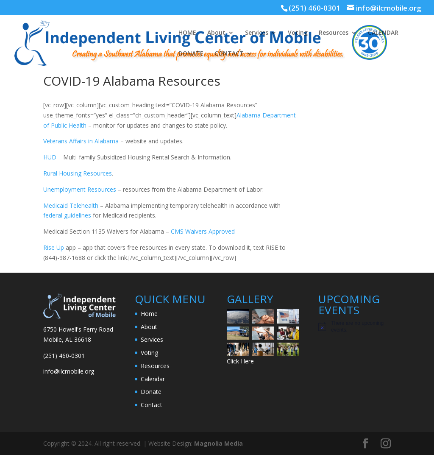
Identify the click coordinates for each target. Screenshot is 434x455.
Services (256, 32)
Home (149, 314)
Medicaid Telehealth (70, 205)
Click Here (240, 361)
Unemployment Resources (79, 189)
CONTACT (229, 53)
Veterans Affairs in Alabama (81, 141)
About (216, 32)
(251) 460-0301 (314, 8)
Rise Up (53, 247)
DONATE (190, 53)
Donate (151, 392)
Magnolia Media (218, 443)
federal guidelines (67, 215)
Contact (151, 405)
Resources (333, 32)
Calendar (153, 379)
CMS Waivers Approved (202, 231)
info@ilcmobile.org (68, 371)
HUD (49, 157)
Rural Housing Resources (77, 173)
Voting (298, 32)
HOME (187, 32)
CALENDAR (383, 32)
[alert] (354, 327)
